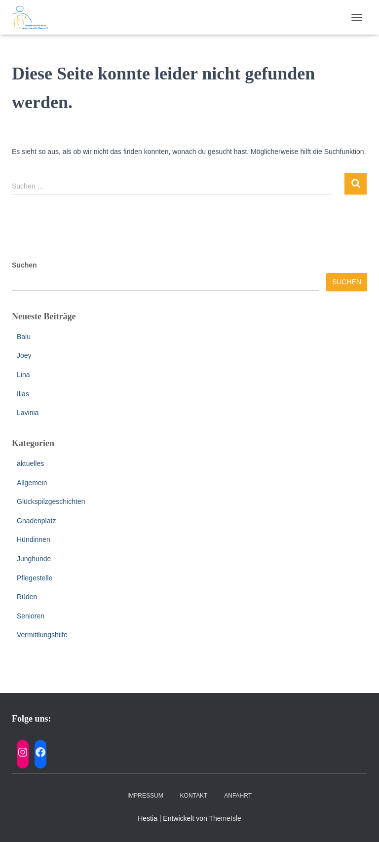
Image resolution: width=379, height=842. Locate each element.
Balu (24, 337)
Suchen (24, 265)
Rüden (27, 597)
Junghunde (34, 559)
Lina (23, 375)
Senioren (30, 616)
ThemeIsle (225, 818)
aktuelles (30, 463)
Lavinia (27, 413)
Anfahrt (238, 795)
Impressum (145, 795)
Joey (24, 355)
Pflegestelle (34, 578)
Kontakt (194, 795)
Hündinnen (33, 539)
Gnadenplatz (36, 521)
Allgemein (32, 483)
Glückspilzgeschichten (51, 501)
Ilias (23, 394)
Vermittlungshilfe (42, 635)
